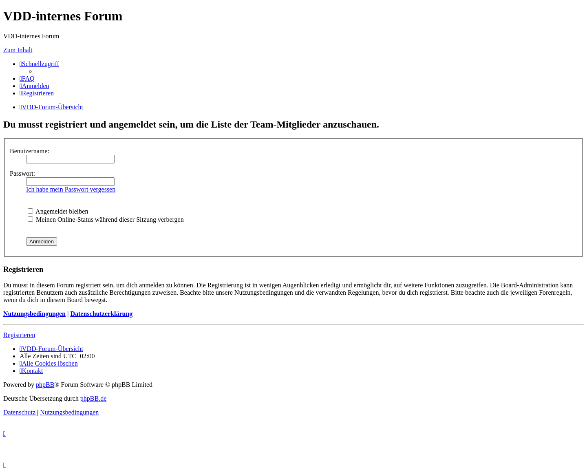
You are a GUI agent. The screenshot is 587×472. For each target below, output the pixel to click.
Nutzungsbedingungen (34, 313)
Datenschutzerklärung (101, 313)
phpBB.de (93, 398)
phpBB (45, 384)
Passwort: (22, 173)
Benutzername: (29, 151)
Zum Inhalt (18, 49)
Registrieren (19, 334)
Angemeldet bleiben (58, 211)
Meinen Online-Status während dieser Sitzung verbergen (106, 219)
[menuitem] (27, 78)
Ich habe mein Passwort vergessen (70, 189)
